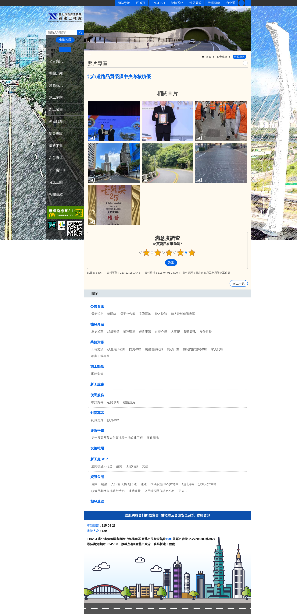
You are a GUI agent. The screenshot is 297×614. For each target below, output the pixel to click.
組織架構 (113, 331)
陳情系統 (177, 3)
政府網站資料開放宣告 (142, 515)
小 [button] (53, 49)
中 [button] (65, 49)
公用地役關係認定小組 (159, 491)
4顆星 (180, 252)
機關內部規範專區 (195, 349)
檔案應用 (129, 402)
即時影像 (97, 373)
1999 (169, 539)
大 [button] (77, 49)
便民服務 (56, 122)
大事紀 (175, 331)
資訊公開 (56, 182)
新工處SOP (57, 170)
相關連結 (56, 194)
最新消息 (97, 313)
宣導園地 (145, 313)
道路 (94, 484)
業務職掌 (129, 331)
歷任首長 (206, 331)
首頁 (208, 56)
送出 (161, 262)
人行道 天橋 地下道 (124, 484)
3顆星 (169, 252)
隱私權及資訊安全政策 (178, 515)
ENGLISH (158, 3)
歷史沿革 (97, 331)
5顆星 (191, 252)
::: (47, 55)
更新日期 (93, 525)
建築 (119, 466)
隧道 (144, 484)
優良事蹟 (145, 331)
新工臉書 (241, 3)
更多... (182, 491)
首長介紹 (161, 331)
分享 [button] (248, 3)
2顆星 (157, 252)
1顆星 (146, 252)
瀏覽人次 (93, 530)
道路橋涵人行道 (102, 466)
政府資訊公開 (116, 349)
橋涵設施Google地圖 (165, 484)
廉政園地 (153, 437)
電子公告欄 (127, 313)
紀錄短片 (97, 420)
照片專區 (239, 56)
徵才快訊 (161, 313)
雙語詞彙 (214, 3)
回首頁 (140, 3)
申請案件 (97, 402)
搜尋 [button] (80, 32)
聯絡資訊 (190, 331)
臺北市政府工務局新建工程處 (65, 18)
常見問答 (195, 3)
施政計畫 (173, 349)
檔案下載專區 (100, 356)
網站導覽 (124, 3)
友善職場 (56, 158)
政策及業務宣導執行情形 (108, 491)
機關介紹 (56, 73)
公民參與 (113, 402)
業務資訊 (56, 85)
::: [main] (89, 55)
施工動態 (56, 97)
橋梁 (104, 484)
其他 (145, 466)
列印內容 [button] (245, 63)
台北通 (230, 3)
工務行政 (132, 466)
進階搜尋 (65, 39)
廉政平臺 (56, 146)
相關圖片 (167, 93)
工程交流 (97, 349)
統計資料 (188, 484)
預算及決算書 (207, 484)
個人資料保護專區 (183, 313)
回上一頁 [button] (239, 283)
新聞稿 (111, 313)
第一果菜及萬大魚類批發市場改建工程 (117, 437)
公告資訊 (56, 61)
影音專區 (56, 134)
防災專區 (135, 349)
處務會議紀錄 (154, 349)
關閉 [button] (94, 293)
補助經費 (134, 491)
